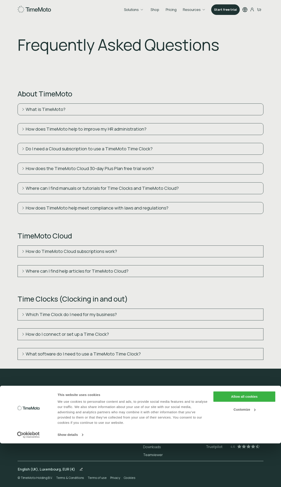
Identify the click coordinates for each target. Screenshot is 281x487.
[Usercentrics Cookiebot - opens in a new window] (28, 478)
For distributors (30, 415)
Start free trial (225, 9)
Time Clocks (90, 399)
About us (25, 399)
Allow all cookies (244, 440)
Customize (245, 453)
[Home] (34, 9)
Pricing (171, 9)
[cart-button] (259, 9)
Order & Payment (156, 407)
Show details (68, 478)
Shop (155, 9)
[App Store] (223, 413)
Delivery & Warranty (158, 415)
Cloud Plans (89, 407)
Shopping (88, 415)
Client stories (28, 407)
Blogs (22, 423)
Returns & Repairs (157, 423)
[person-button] (252, 9)
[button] (245, 9)
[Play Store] (223, 400)
